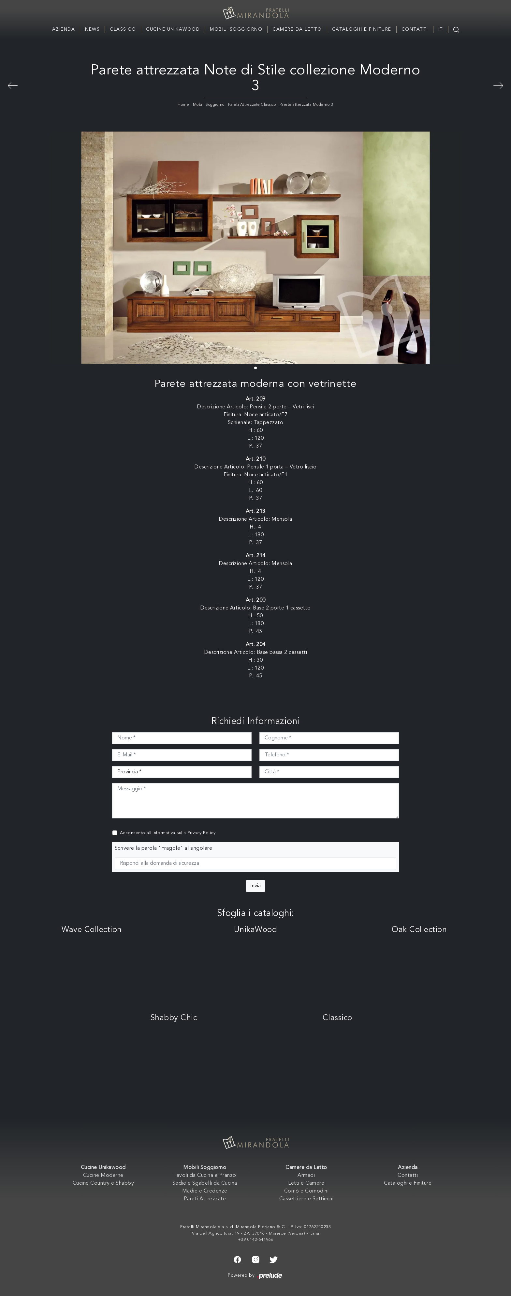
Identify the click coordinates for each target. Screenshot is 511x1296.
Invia (255, 886)
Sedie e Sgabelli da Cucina (204, 1183)
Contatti (415, 29)
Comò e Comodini (306, 1191)
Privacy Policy (201, 833)
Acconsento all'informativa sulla (168, 833)
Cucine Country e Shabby (103, 1183)
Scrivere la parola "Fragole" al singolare (163, 848)
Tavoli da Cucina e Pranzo (204, 1175)
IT (440, 29)
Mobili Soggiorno (236, 29)
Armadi (306, 1175)
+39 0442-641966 (255, 1240)
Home (183, 105)
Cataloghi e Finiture (361, 29)
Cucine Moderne (103, 1175)
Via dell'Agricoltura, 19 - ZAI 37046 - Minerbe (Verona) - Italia (255, 1233)
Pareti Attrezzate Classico (252, 105)
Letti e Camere (306, 1183)
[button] (255, 368)
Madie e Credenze (204, 1191)
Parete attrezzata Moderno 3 (306, 105)
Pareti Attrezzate (205, 1199)
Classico (123, 29)
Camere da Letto (297, 29)
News (92, 29)
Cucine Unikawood (173, 29)
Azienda (63, 29)
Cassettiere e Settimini (306, 1199)
